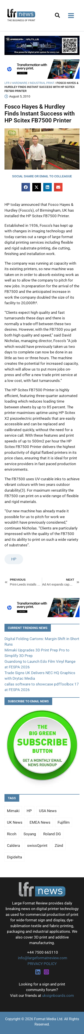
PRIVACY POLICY (42, 963)
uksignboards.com (58, 995)
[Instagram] (46, 972)
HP (13, 559)
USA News (48, 811)
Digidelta (14, 857)
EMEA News (40, 822)
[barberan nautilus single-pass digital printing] (42, 45)
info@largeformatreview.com (42, 958)
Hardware (20, 83)
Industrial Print (42, 83)
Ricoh (11, 834)
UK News (14, 822)
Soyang (30, 834)
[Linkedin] (38, 972)
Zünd (59, 845)
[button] (57, 16)
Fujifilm (64, 822)
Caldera (13, 845)
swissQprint (37, 845)
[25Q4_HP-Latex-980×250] (42, 69)
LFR (7, 83)
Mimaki (13, 811)
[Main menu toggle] (71, 15)
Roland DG (52, 834)
